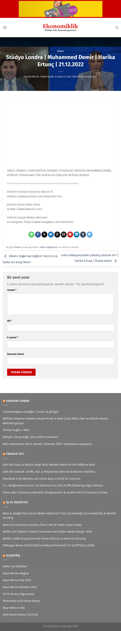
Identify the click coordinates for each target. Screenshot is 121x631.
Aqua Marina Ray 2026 (17, 580)
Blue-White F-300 (14, 608)
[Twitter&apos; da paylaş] (51, 235)
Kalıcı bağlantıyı (48, 247)
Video (60, 51)
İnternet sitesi (15, 354)
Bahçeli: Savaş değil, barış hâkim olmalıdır (30, 437)
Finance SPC (15, 453)
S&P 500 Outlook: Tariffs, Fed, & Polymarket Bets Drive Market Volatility (49, 471)
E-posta (12, 337)
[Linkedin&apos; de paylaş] (77, 235)
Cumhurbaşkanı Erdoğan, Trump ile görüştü (31, 411)
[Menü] (5, 27)
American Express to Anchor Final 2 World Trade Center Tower (42, 525)
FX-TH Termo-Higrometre (18, 594)
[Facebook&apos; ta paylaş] (38, 235)
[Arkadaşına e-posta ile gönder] (64, 235)
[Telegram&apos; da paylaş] (90, 235)
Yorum (11, 290)
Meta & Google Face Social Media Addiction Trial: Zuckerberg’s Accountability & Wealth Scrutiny (59, 516)
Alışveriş (13, 555)
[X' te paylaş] (44, 235)
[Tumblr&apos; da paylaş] (83, 235)
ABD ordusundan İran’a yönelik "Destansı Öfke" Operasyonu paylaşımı (48, 444)
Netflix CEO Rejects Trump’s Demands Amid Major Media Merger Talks (47, 531)
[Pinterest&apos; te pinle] (70, 235)
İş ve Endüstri (17, 502)
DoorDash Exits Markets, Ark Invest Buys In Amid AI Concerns (41, 478)
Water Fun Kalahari (15, 566)
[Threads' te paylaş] (57, 235)
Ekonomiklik (31, 76)
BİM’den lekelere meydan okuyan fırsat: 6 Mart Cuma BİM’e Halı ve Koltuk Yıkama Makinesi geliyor (55, 421)
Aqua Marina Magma (16, 573)
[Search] (117, 27)
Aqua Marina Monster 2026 (20, 587)
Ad (9, 320)
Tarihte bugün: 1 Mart (16, 430)
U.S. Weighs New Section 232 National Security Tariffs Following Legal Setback (53, 485)
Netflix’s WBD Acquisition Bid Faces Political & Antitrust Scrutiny (44, 538)
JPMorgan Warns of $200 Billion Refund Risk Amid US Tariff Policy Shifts (49, 545)
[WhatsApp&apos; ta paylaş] (31, 235)
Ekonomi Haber (17, 401)
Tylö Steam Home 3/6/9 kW (20, 614)
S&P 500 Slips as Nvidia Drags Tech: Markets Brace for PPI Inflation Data (49, 464)
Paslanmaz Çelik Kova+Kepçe (21, 601)
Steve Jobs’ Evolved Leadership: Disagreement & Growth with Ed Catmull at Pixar (55, 492)
